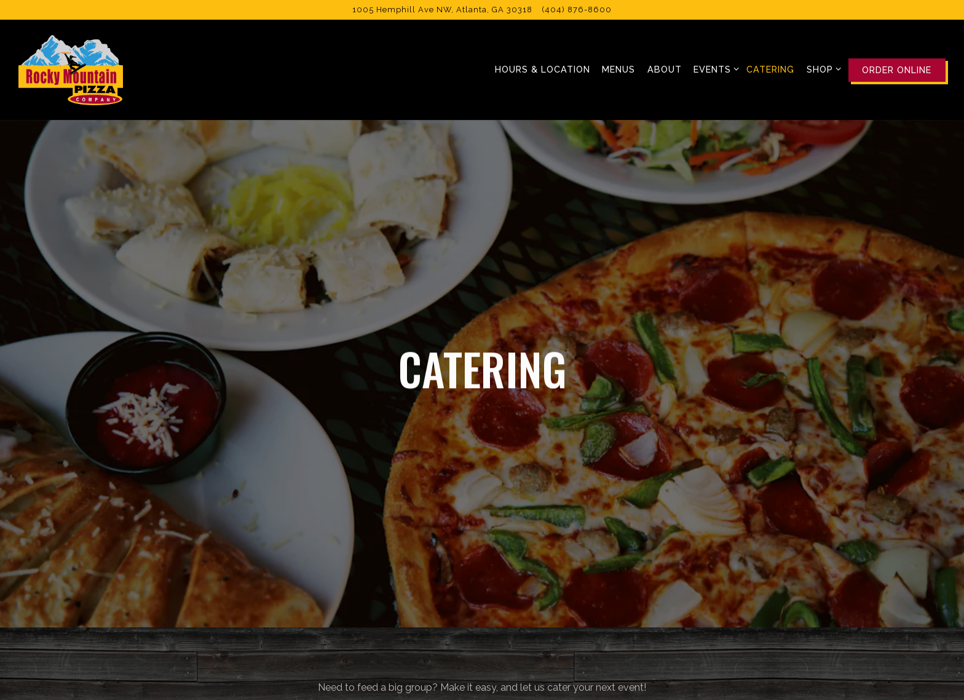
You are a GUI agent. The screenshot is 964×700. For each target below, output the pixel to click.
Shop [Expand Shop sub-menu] (821, 68)
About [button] (664, 69)
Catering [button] (770, 69)
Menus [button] (618, 69)
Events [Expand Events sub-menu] (714, 68)
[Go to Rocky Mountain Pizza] (442, 9)
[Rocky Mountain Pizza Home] (70, 69)
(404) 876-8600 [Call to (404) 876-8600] (577, 9)
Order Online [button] (896, 70)
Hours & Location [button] (542, 69)
